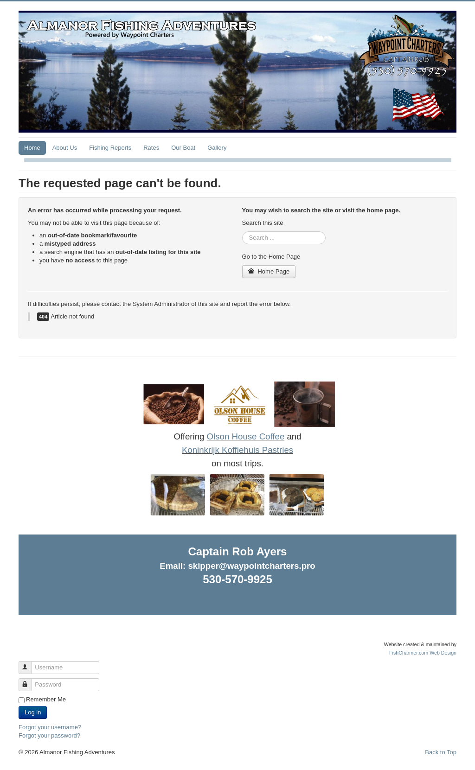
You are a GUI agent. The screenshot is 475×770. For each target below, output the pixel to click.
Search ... (242, 231)
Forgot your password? (49, 735)
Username (29, 663)
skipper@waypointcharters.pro (251, 566)
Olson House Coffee (246, 436)
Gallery (216, 147)
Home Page (269, 271)
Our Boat (183, 147)
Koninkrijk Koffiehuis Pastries (237, 450)
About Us (64, 147)
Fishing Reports (110, 147)
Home (32, 147)
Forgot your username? (50, 727)
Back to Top (440, 752)
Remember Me (46, 699)
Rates (151, 147)
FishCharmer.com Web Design (422, 652)
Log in (33, 712)
